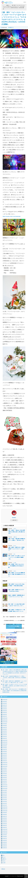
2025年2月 (5, 714)
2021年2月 (5, 803)
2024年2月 (5, 736)
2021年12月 (5, 784)
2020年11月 (5, 808)
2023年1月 (5, 760)
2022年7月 (5, 771)
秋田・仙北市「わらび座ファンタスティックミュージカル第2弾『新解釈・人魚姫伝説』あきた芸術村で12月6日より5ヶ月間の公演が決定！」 (15, 686)
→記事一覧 (14, 520)
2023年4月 (5, 755)
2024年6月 (5, 729)
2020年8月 (5, 814)
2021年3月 (5, 801)
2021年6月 (5, 795)
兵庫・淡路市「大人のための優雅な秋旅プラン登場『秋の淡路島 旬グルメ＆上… (16, 574)
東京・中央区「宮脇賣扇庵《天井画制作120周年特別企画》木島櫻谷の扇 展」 (8, 617)
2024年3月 (5, 734)
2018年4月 (5, 842)
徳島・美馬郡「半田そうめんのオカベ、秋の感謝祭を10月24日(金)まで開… (16, 566)
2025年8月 (5, 703)
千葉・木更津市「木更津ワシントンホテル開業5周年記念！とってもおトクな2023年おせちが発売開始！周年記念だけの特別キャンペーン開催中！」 (19, 617)
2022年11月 (5, 764)
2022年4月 (5, 777)
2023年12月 (5, 740)
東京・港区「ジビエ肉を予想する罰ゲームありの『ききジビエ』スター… (16, 605)
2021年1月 (5, 805)
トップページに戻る (14, 626)
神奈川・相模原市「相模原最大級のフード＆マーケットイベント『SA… (16, 596)
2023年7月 (5, 749)
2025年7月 (5, 705)
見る (14, 554)
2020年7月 (5, 816)
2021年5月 (5, 797)
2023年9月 (5, 745)
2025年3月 (5, 712)
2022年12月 (5, 762)
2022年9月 (5, 768)
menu (25, 2)
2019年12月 (5, 829)
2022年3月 (5, 779)
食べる (15, 545)
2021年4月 (5, 799)
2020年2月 (5, 825)
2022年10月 (5, 766)
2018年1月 (5, 847)
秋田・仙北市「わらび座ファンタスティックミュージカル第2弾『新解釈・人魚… (16, 557)
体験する (12, 27)
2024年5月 (5, 731)
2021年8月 (5, 792)
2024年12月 (5, 718)
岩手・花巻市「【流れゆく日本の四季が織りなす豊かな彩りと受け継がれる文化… (16, 532)
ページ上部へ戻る (26, 876)
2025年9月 (5, 701)
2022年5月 (5, 775)
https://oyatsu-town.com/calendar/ (12, 216)
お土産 (15, 562)
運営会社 (3, 869)
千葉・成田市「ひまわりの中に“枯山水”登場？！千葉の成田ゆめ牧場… (16, 585)
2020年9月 (5, 812)
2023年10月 (5, 744)
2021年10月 (5, 788)
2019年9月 (5, 834)
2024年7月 (5, 727)
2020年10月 (5, 810)
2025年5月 (5, 708)
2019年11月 (5, 831)
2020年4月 (5, 821)
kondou (14, 517)
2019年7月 (5, 838)
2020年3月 (5, 823)
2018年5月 (5, 840)
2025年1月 (5, 716)
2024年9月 (5, 723)
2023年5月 (5, 753)
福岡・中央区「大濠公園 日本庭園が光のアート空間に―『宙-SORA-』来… (16, 539)
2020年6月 (5, 818)
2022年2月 (5, 781)
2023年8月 (5, 747)
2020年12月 (5, 807)
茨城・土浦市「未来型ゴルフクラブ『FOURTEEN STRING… (16, 590)
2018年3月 (5, 844)
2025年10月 (5, 699)
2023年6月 (5, 751)
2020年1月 (5, 827)
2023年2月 (5, 758)
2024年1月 (5, 738)
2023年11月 (5, 742)
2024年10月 (5, 721)
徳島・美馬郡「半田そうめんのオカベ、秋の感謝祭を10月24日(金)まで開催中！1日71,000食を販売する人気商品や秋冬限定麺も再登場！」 (15, 691)
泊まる (15, 528)
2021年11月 (5, 786)
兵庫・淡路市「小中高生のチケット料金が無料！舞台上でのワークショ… (16, 610)
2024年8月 (5, 725)
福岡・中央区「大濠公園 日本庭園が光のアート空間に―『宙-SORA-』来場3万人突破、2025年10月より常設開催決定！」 (14, 678)
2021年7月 (5, 794)
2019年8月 (5, 836)
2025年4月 (5, 710)
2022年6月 (5, 773)
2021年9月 (5, 790)
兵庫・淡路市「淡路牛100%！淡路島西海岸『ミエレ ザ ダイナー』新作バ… (16, 549)
